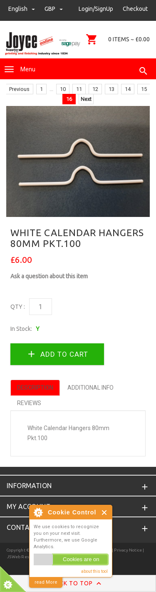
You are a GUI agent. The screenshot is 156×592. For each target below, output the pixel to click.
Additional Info (90, 387)
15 (144, 89)
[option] (78, 161)
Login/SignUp (96, 8)
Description (35, 387)
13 (111, 89)
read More (46, 582)
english (22, 8)
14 (128, 89)
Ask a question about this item (49, 276)
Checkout (135, 8)
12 (95, 89)
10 (63, 89)
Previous (19, 89)
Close (104, 512)
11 (79, 89)
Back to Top (78, 583)
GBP (54, 8)
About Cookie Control (38, 512)
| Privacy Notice (126, 550)
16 (69, 99)
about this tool (94, 571)
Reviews (29, 403)
